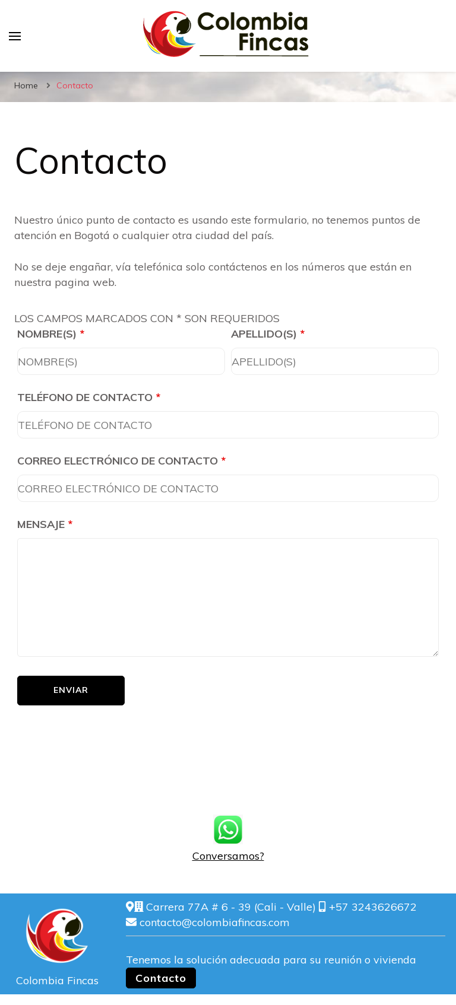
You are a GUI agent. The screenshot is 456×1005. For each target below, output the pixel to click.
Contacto (160, 978)
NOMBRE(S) (50, 334)
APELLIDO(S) (268, 334)
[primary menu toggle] (15, 36)
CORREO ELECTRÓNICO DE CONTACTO (121, 460)
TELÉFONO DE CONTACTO (88, 397)
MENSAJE (44, 524)
